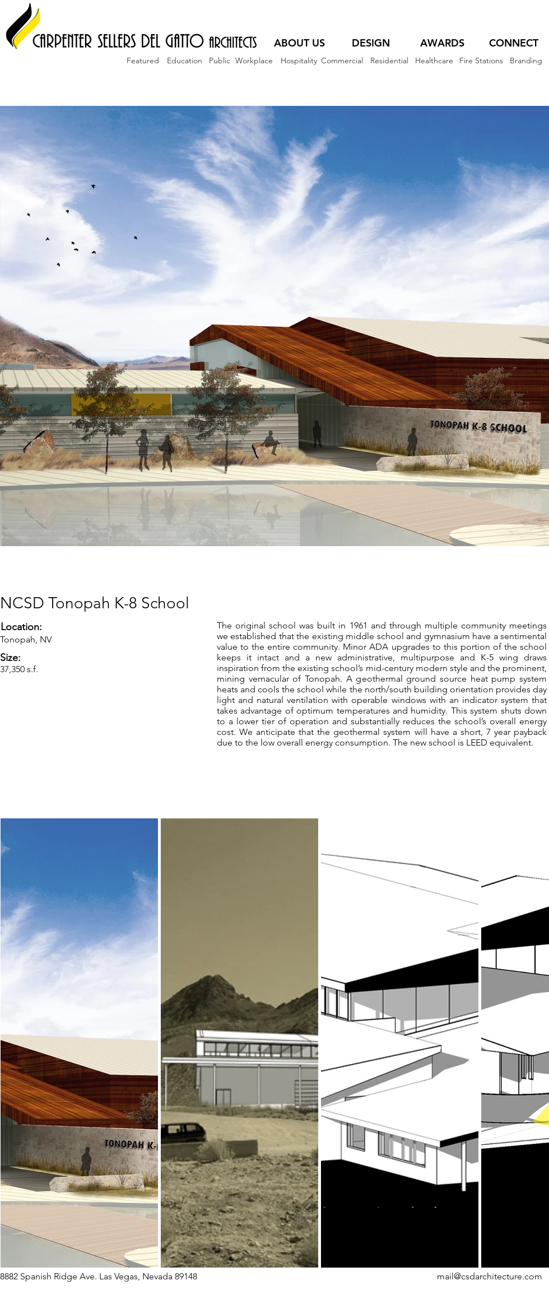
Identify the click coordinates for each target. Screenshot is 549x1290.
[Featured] (143, 61)
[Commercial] (342, 61)
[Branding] (526, 61)
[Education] (184, 61)
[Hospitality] (298, 61)
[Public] (219, 61)
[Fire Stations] (481, 61)
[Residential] (389, 61)
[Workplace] (253, 61)
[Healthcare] (434, 61)
